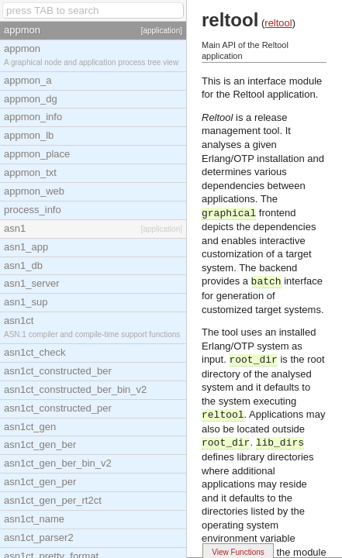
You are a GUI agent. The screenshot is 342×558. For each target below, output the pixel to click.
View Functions (238, 552)
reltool (278, 23)
